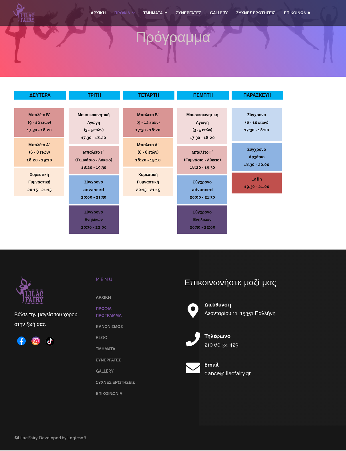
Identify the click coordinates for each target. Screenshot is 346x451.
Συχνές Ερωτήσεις (255, 13)
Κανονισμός (109, 327)
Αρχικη (98, 13)
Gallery (218, 13)
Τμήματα (153, 13)
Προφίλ (122, 13)
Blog (101, 338)
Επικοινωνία (296, 13)
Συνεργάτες (188, 13)
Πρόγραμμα (109, 316)
